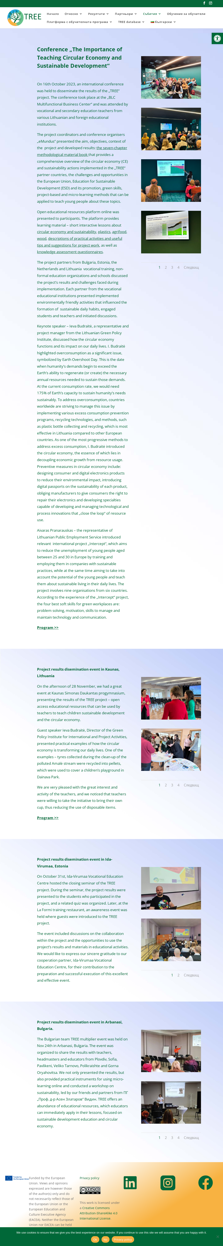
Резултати (96, 14)
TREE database (129, 22)
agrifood (119, 231)
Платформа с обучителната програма (77, 22)
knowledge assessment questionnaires (70, 251)
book (83, 154)
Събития (150, 14)
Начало (53, 14)
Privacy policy (89, 1178)
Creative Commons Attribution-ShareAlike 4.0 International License (98, 1213)
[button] (217, 38)
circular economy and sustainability (66, 231)
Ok (95, 1239)
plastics (104, 231)
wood (41, 238)
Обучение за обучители (186, 14)
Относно (71, 14)
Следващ (191, 267)
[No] (217, 1236)
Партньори (124, 14)
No (105, 1239)
